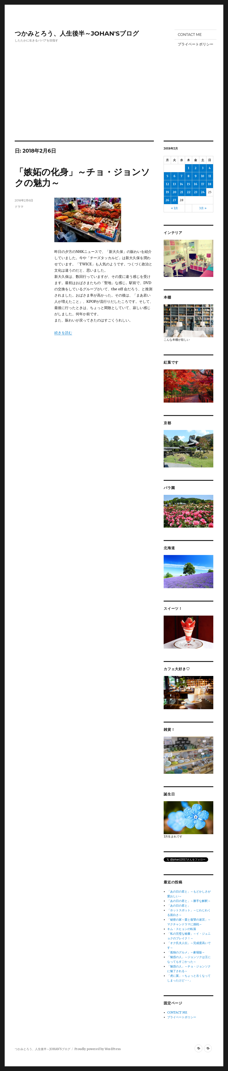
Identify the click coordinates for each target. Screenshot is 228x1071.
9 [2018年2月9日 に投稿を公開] (196, 176)
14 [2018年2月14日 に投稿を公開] (181, 184)
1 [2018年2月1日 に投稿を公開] (188, 168)
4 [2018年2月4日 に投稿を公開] (210, 168)
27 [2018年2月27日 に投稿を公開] (174, 200)
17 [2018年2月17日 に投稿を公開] (202, 184)
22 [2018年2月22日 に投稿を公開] (188, 192)
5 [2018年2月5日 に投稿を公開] (167, 176)
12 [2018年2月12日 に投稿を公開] (167, 184)
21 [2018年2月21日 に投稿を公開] (181, 192)
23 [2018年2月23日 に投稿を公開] (195, 192)
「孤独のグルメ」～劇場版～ (186, 952)
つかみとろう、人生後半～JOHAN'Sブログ (77, 33)
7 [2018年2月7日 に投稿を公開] (181, 176)
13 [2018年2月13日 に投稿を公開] (174, 184)
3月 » (202, 208)
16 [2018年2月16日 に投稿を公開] (195, 184)
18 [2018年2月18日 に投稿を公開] (209, 184)
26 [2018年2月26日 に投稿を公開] (167, 200)
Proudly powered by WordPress (97, 1049)
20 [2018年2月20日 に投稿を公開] (174, 192)
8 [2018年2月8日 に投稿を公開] (188, 176)
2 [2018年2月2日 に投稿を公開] (195, 168)
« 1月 (174, 208)
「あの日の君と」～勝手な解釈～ (189, 901)
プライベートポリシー (195, 44)
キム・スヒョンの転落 (181, 929)
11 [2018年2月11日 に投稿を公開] (209, 176)
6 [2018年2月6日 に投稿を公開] (174, 176)
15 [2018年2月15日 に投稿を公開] (188, 184)
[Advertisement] (115, 107)
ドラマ (19, 206)
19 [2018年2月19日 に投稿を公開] (167, 192)
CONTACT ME (190, 35)
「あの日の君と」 (178, 905)
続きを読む (63, 332)
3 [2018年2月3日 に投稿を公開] (203, 168)
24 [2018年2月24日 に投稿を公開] (203, 192)
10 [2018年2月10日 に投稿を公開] (202, 176)
